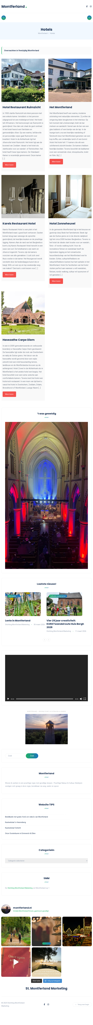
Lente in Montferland (17, 620)
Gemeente (12, 596)
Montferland (14, 6)
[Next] (48, 640)
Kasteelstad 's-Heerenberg (15, 822)
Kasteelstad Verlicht (13, 828)
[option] (26, 609)
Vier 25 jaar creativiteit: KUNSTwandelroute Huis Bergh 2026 (65, 624)
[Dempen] (81, 699)
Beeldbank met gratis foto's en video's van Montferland (26, 817)
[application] (46, 678)
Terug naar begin (82, 1004)
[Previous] (44, 640)
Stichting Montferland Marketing (17, 624)
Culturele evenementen (58, 596)
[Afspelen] (8, 699)
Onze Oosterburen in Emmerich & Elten (20, 833)
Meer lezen (9, 165)
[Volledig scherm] (85, 699)
